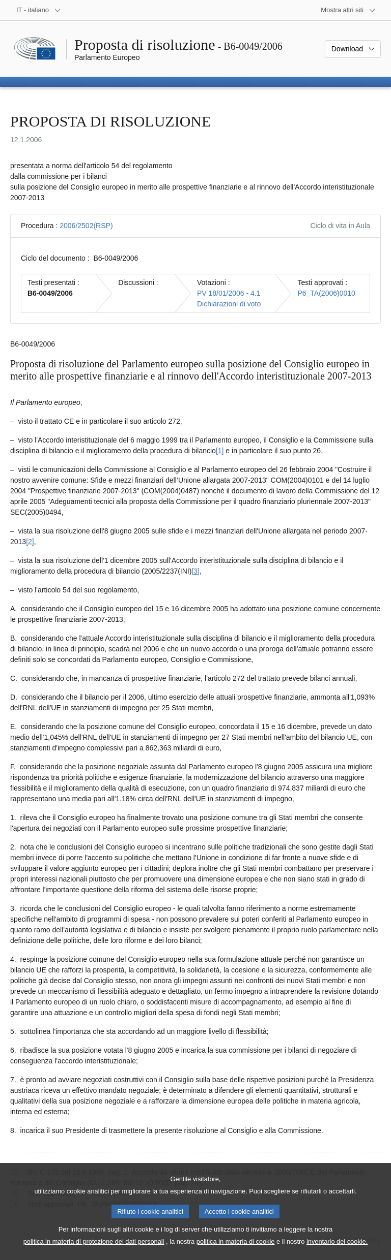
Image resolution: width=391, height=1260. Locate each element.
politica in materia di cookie (236, 1243)
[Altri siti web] (348, 10)
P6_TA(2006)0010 (326, 293)
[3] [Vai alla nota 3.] (195, 571)
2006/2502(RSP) (86, 226)
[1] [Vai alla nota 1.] (220, 451)
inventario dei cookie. (337, 1243)
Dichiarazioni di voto (229, 304)
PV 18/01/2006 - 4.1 (229, 293)
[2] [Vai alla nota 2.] (30, 542)
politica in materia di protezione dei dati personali (93, 1243)
